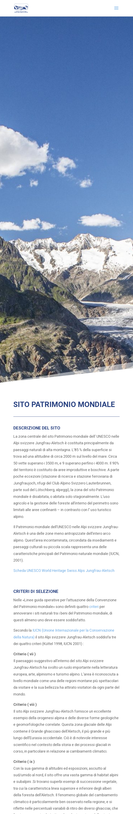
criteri (94, 607)
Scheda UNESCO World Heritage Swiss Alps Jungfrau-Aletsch (63, 571)
